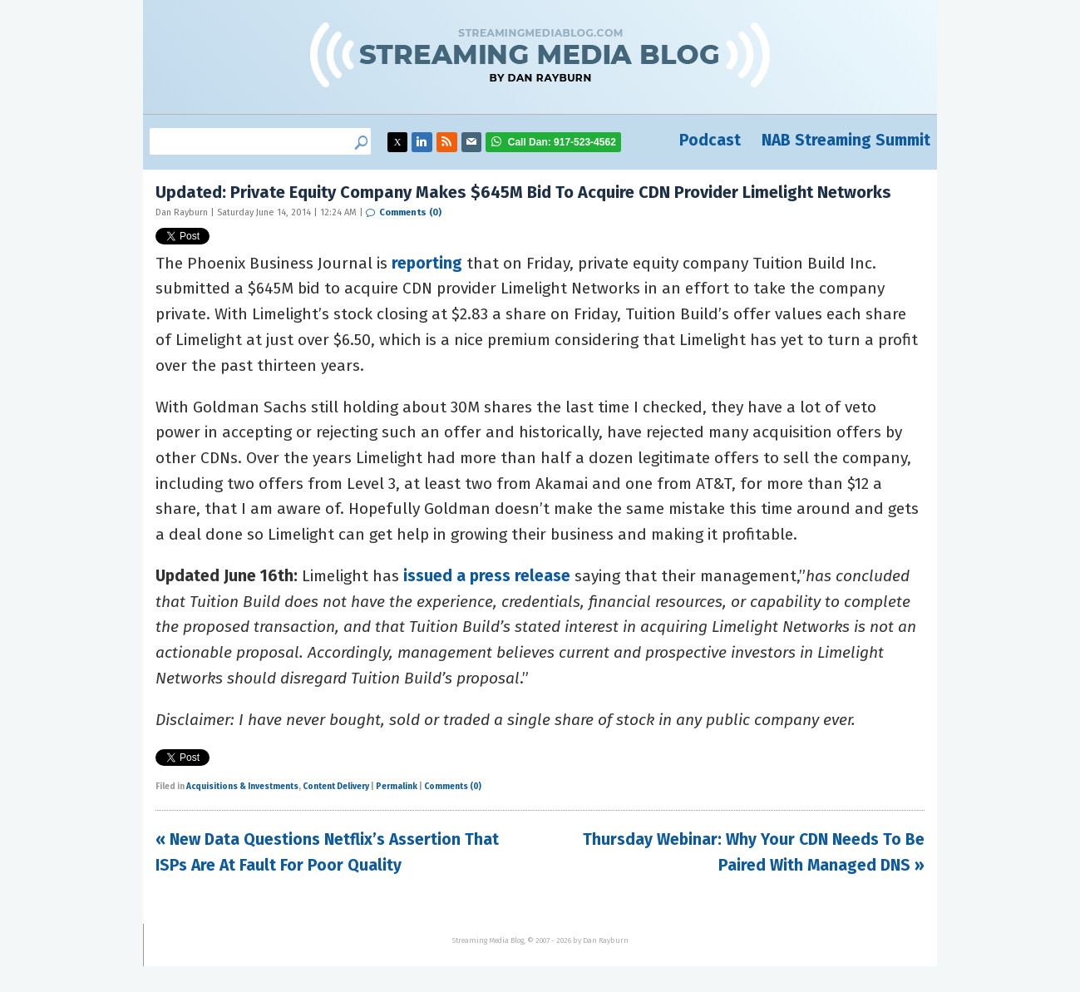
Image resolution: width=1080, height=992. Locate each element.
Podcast (710, 140)
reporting (427, 263)
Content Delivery (336, 787)
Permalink (396, 787)
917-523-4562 (562, 142)
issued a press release (486, 575)
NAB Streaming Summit (846, 140)
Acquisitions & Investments (242, 787)
